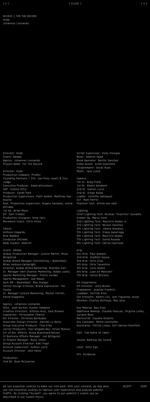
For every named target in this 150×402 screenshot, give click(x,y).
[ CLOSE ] (75, 3)
